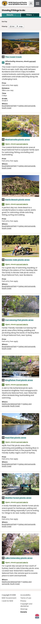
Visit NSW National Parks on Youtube (13, 621)
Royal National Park (9, 106)
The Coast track (13, 56)
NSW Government (9, 598)
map (21, 26)
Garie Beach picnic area (17, 199)
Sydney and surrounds (26, 106)
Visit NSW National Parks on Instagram (8, 621)
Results (10, 15)
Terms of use (25, 598)
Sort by (4, 21)
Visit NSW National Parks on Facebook (4, 621)
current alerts (22, 144)
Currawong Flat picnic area (19, 320)
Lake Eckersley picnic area (18, 558)
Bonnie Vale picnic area (17, 259)
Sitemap (23, 609)
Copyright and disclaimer (26, 605)
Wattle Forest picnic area (18, 497)
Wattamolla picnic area (17, 139)
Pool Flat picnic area (15, 437)
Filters (29, 15)
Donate (23, 612)
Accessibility (25, 595)
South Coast (6, 108)
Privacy (23, 601)
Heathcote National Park (11, 404)
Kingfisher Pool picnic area (19, 380)
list (13, 26)
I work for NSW (7, 601)
